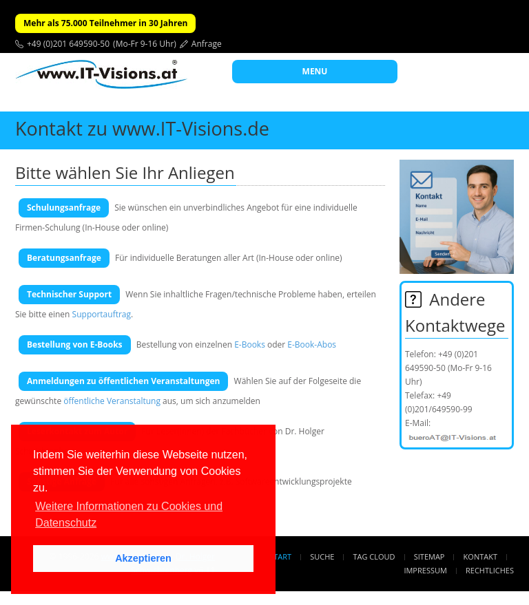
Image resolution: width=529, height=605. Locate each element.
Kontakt (480, 556)
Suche (322, 556)
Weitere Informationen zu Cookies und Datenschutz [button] (128, 514)
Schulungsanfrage (64, 207)
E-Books (249, 344)
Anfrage (206, 44)
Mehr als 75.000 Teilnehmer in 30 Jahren (105, 23)
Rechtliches (490, 570)
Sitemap (429, 556)
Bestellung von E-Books (75, 344)
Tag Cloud (374, 556)
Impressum (425, 570)
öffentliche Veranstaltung (111, 401)
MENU (315, 71)
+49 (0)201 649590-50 (68, 44)
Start (280, 556)
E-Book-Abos (311, 344)
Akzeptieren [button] (143, 558)
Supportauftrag (101, 314)
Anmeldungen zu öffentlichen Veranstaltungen (123, 381)
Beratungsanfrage (64, 258)
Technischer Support (69, 294)
